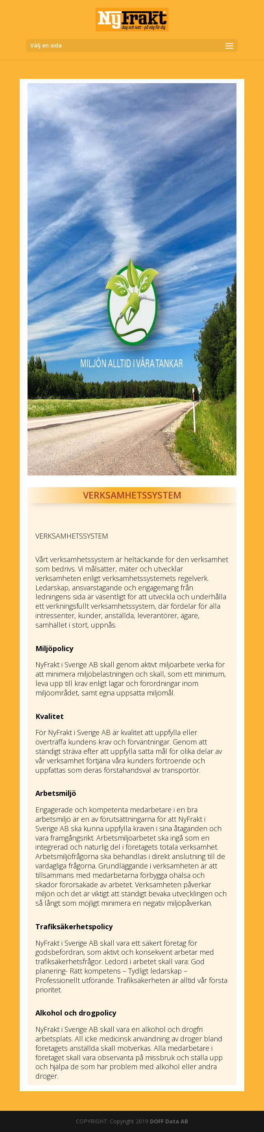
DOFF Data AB (169, 1121)
